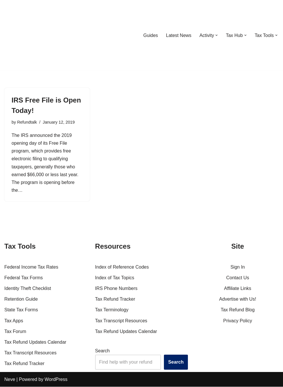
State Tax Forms (21, 310)
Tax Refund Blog (237, 310)
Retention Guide (21, 299)
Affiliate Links (237, 288)
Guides (150, 35)
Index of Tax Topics (114, 278)
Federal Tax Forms (23, 278)
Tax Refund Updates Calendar (35, 342)
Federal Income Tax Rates (31, 267)
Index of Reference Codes (122, 267)
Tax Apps (13, 321)
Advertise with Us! (237, 299)
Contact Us (237, 278)
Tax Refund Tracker (24, 364)
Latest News (178, 35)
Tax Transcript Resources (30, 353)
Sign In (237, 267)
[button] (216, 35)
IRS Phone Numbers (116, 288)
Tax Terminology (111, 310)
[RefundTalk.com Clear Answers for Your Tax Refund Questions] (34, 35)
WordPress (56, 379)
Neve (9, 379)
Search (102, 351)
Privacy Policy (237, 321)
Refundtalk (27, 122)
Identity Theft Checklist (27, 288)
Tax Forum (15, 331)
